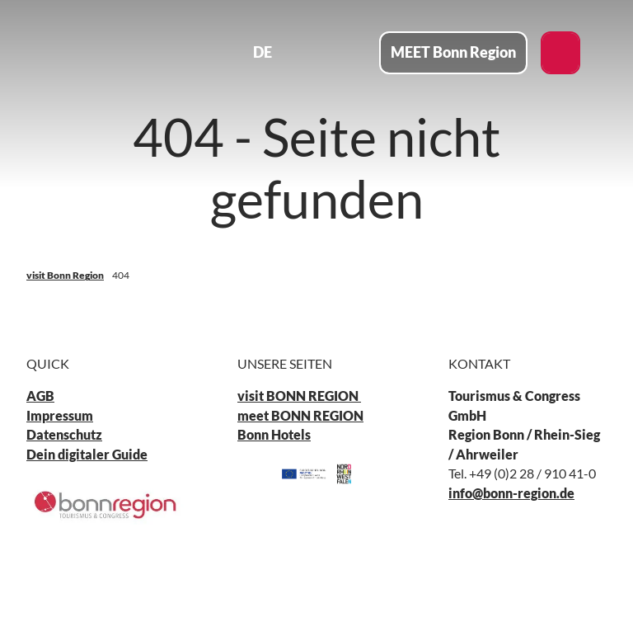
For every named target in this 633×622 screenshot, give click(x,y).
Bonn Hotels (274, 435)
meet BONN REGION (300, 415)
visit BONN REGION (299, 396)
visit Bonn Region (65, 275)
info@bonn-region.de (511, 493)
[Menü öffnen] (350, 52)
